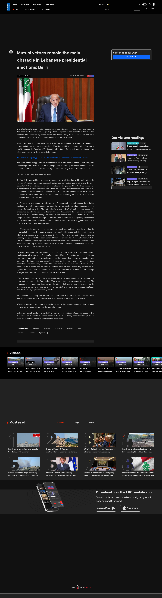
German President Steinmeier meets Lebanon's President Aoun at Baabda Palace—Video (142, 370)
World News (30, 362)
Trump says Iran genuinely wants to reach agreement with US (138, 147)
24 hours (60, 423)
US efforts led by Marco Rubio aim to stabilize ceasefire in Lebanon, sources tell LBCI (100, 450)
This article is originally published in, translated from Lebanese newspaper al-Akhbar (52, 158)
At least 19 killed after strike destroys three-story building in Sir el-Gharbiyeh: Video (51, 370)
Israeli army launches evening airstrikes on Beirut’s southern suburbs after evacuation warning (105, 370)
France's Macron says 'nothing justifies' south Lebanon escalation (61, 474)
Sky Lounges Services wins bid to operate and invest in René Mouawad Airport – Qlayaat (138, 183)
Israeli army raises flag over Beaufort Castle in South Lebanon (23, 450)
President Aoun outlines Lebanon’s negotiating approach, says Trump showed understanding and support (138, 159)
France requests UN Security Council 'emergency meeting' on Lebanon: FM (138, 474)
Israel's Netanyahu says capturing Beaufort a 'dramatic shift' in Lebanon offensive (24, 474)
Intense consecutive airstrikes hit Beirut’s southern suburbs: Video (87, 370)
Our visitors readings (128, 138)
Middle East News (133, 143)
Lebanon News (132, 155)
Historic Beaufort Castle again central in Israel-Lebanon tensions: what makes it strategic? (60, 450)
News (15, 4)
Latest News (24, 4)
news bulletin (37, 4)
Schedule (30, 9)
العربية (107, 9)
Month (91, 423)
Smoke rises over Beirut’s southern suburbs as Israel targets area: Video (123, 370)
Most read (17, 422)
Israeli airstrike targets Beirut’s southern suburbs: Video (70, 370)
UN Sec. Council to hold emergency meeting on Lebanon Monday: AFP (99, 474)
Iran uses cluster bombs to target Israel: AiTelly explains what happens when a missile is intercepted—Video (33, 370)
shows (46, 9)
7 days (76, 423)
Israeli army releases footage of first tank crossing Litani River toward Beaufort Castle (15, 370)
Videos (15, 353)
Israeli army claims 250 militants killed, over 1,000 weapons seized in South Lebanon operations (138, 171)
